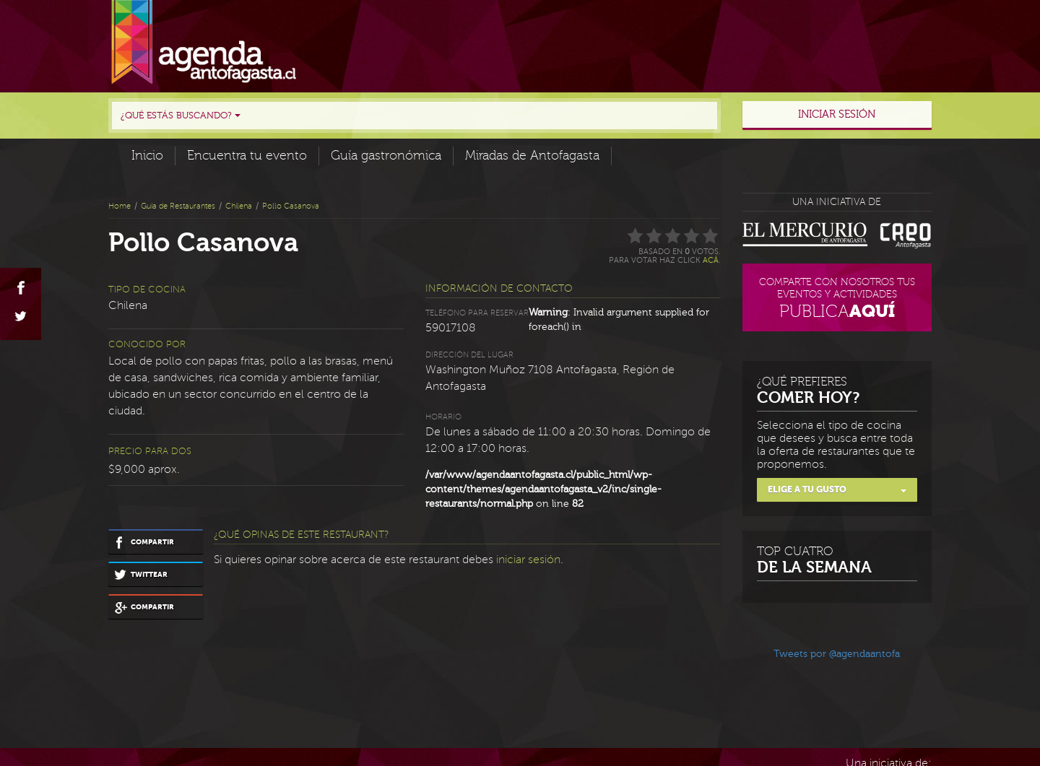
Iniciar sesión (836, 114)
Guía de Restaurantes (178, 206)
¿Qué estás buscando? (180, 115)
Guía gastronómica (386, 155)
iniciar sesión (528, 559)
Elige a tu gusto (837, 489)
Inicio (147, 155)
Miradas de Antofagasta (532, 155)
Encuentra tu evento (247, 155)
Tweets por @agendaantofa (837, 654)
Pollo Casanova (290, 206)
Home (119, 206)
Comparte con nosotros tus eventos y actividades (837, 300)
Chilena (238, 206)
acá (711, 260)
